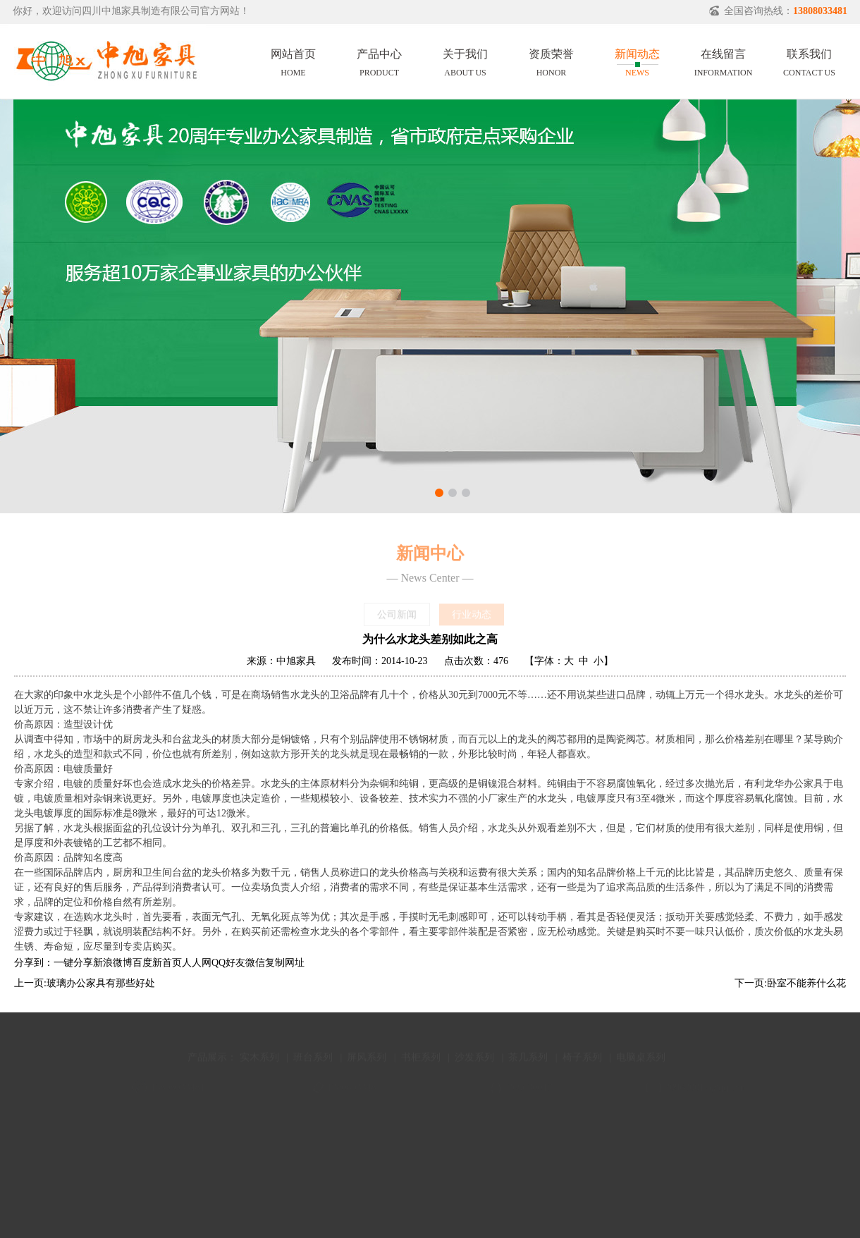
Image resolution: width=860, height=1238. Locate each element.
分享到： (34, 962)
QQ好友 (228, 962)
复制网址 (285, 962)
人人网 (196, 962)
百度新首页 (157, 962)
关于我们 (465, 60)
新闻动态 (637, 60)
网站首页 (293, 60)
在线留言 (723, 60)
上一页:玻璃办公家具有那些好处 (84, 983)
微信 (255, 962)
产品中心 (379, 60)
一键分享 (73, 962)
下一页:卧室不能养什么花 (790, 983)
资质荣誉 (551, 60)
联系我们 (809, 60)
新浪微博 (113, 962)
